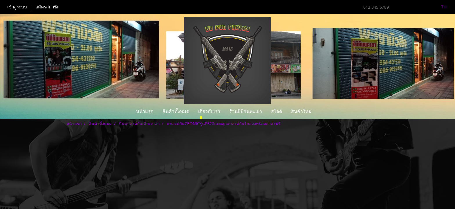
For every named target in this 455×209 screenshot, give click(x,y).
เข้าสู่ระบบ (17, 7)
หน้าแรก (145, 111)
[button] (321, 111)
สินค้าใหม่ (301, 111)
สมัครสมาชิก (47, 7)
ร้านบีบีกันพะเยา (245, 111)
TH (440, 7)
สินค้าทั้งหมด (175, 111)
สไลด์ (276, 111)
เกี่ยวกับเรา (209, 111)
